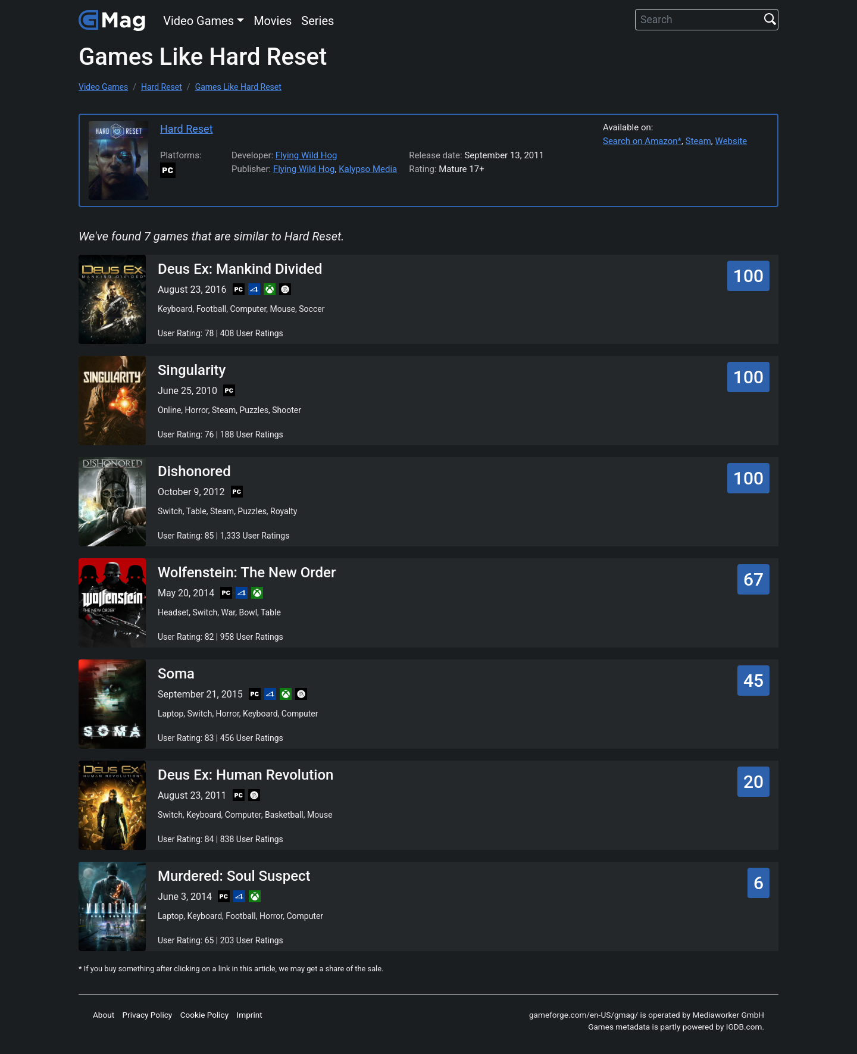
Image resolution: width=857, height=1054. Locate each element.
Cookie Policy (204, 1014)
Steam (698, 141)
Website (731, 141)
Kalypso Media (368, 169)
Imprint (249, 1014)
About (103, 1014)
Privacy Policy (148, 1014)
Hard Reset (186, 129)
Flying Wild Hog (306, 155)
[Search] (706, 19)
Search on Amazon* (642, 141)
